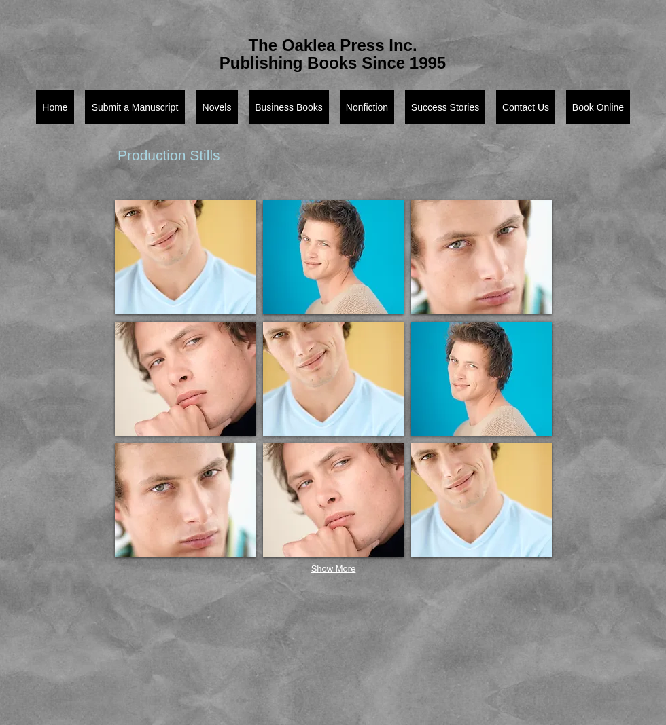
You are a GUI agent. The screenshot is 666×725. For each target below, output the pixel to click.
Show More (333, 568)
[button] (185, 257)
